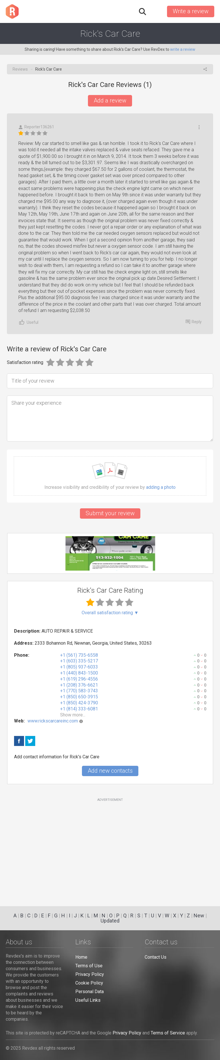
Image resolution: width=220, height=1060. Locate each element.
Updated (110, 921)
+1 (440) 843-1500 (79, 673)
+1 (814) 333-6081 (79, 709)
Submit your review (110, 513)
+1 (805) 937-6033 (79, 667)
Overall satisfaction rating (110, 613)
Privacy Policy (89, 974)
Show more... (72, 715)
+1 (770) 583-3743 (79, 690)
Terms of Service (168, 1033)
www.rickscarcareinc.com (53, 721)
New (199, 915)
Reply (194, 321)
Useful (28, 322)
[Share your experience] (110, 418)
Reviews (20, 69)
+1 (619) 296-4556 (79, 679)
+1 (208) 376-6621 (79, 685)
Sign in (156, 11)
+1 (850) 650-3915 (79, 696)
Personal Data (89, 991)
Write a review (191, 11)
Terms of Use (89, 965)
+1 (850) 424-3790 (79, 703)
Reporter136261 (36, 127)
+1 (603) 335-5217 (79, 661)
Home (81, 957)
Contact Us (155, 957)
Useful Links (88, 1000)
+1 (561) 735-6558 (79, 655)
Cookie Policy (89, 983)
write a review (182, 49)
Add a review (110, 100)
